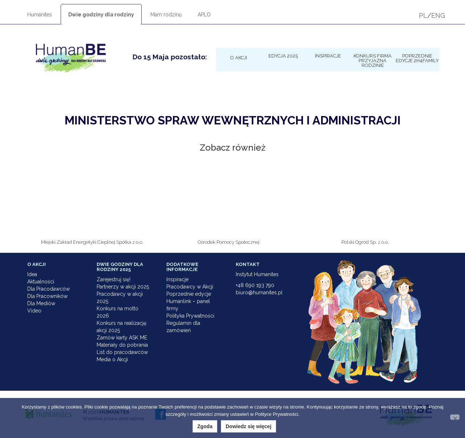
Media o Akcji (112, 359)
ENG (438, 15)
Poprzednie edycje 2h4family (417, 58)
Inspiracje (328, 55)
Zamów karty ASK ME (122, 338)
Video (34, 311)
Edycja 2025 (283, 55)
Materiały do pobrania (122, 345)
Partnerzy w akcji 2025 (123, 287)
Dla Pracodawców (48, 289)
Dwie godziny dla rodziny (101, 14)
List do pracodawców (122, 352)
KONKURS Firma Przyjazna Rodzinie (372, 60)
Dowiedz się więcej (248, 426)
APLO (204, 14)
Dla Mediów (41, 303)
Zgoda (205, 426)
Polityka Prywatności (190, 316)
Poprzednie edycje (188, 294)
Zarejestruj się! (113, 279)
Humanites (39, 14)
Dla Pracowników (47, 296)
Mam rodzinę (166, 14)
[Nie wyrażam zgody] (455, 417)
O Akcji (238, 57)
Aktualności (40, 281)
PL (423, 15)
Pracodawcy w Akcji (189, 287)
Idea (32, 274)
